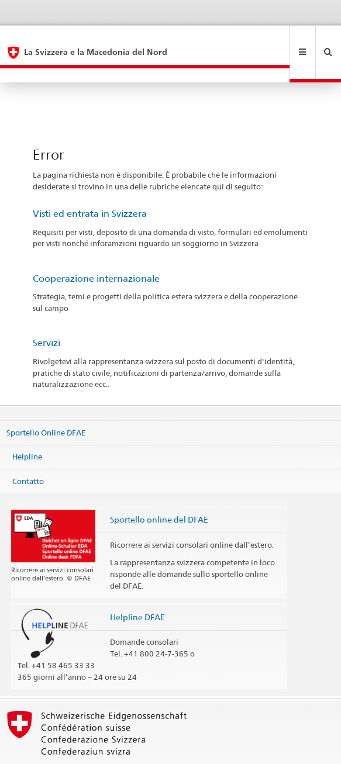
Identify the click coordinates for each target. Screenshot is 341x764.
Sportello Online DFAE (45, 403)
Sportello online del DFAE (159, 491)
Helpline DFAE (137, 588)
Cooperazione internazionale (96, 249)
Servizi (46, 314)
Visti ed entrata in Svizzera (90, 185)
